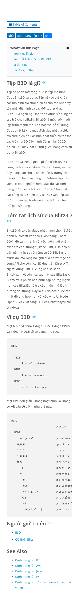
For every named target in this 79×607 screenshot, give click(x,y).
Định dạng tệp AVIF (28, 566)
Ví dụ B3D (20, 65)
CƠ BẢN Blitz (24, 539)
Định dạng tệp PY (27, 577)
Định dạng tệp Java (28, 571)
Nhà (11, 36)
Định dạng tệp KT (27, 560)
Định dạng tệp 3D (29, 36)
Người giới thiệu (24, 70)
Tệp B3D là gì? (23, 54)
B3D (48, 36)
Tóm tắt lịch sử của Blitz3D (32, 59)
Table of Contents (23, 24)
